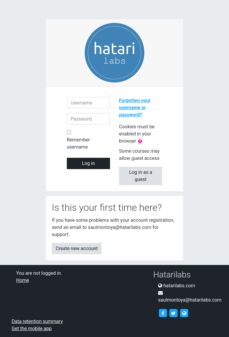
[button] (141, 141)
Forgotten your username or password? (135, 108)
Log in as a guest (140, 175)
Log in (88, 163)
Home (22, 280)
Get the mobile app (32, 328)
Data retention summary (37, 321)
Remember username (78, 143)
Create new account (77, 248)
